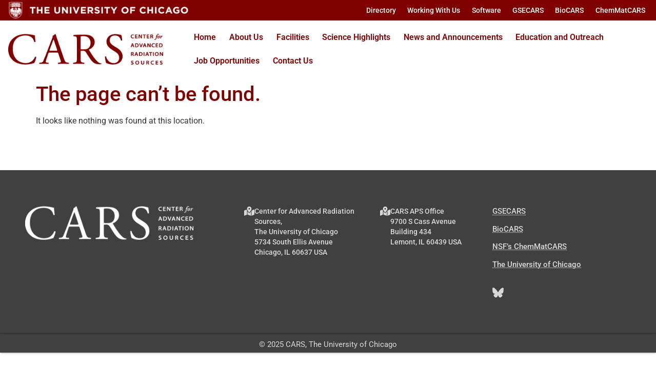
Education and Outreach (559, 37)
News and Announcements (453, 37)
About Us (246, 37)
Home (205, 37)
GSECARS (509, 211)
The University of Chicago (536, 264)
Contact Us (293, 61)
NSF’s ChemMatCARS (529, 246)
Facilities (292, 37)
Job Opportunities (227, 61)
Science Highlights (356, 37)
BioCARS (507, 229)
